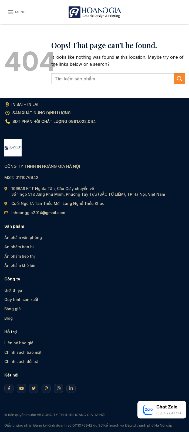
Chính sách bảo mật (23, 352)
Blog (8, 318)
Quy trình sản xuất (21, 299)
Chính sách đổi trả (21, 361)
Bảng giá (12, 308)
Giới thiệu (13, 290)
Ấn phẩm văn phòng (23, 237)
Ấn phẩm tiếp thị (19, 256)
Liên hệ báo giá (18, 343)
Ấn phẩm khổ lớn (19, 265)
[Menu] (16, 12)
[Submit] (179, 78)
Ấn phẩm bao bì (19, 246)
